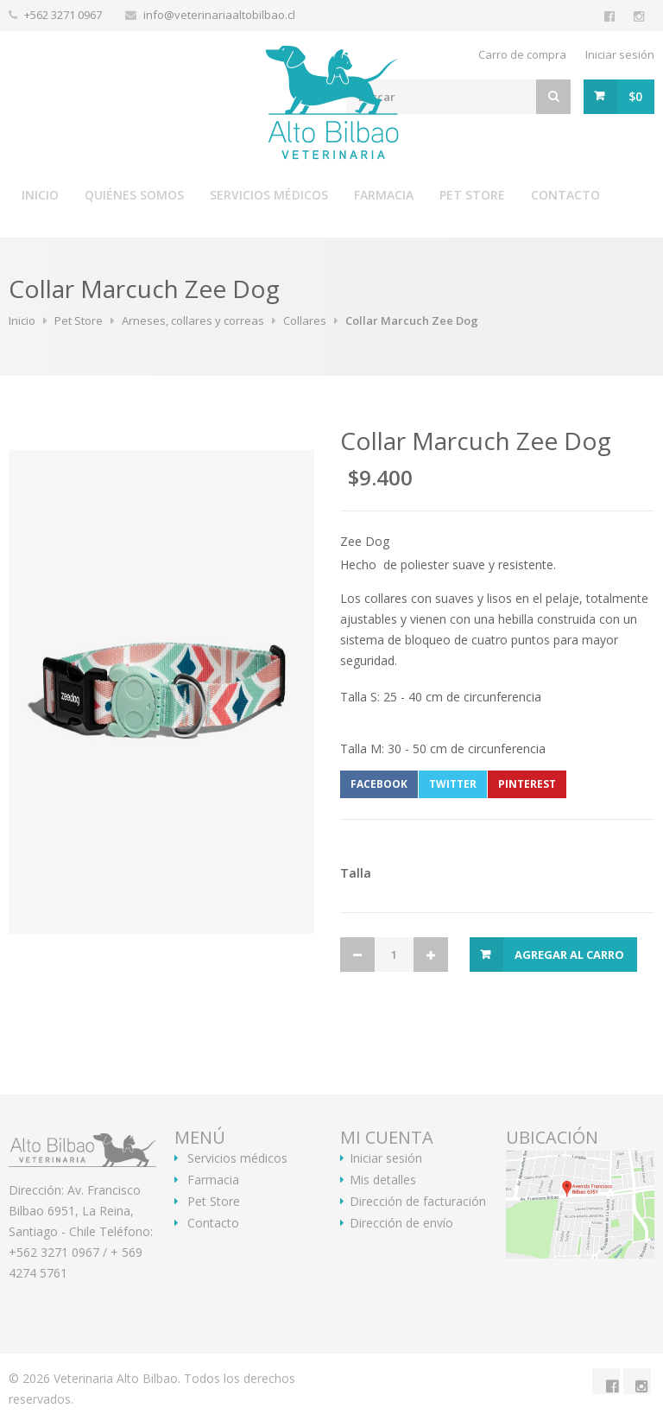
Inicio (40, 195)
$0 (635, 96)
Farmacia (384, 195)
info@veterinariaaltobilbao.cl (219, 14)
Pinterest (527, 784)
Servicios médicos (269, 195)
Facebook (378, 784)
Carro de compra (522, 54)
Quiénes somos (134, 195)
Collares (304, 320)
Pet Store (472, 195)
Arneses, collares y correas (193, 320)
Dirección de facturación (418, 1201)
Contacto (565, 195)
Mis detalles (383, 1180)
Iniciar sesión (619, 54)
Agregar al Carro (569, 954)
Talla (355, 873)
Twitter (453, 784)
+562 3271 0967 (64, 14)
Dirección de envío (401, 1223)
